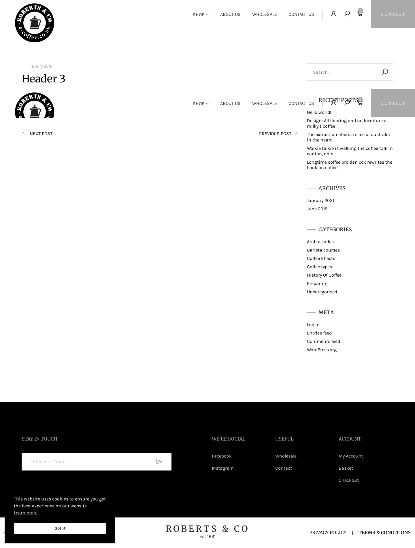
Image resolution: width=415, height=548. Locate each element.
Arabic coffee (320, 241)
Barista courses (323, 250)
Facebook (222, 456)
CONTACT (392, 14)
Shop (197, 14)
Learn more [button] (25, 512)
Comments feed (323, 341)
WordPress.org (322, 349)
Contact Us (300, 14)
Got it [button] (60, 528)
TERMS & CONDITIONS (385, 532)
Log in (313, 324)
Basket (346, 468)
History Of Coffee (324, 275)
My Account (351, 456)
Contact (283, 468)
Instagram (223, 468)
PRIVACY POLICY (327, 532)
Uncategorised (322, 291)
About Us (229, 14)
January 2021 (320, 200)
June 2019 (317, 208)
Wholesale (263, 14)
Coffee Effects (321, 258)
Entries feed (319, 333)
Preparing (317, 283)
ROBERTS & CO (207, 531)
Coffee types (319, 266)
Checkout (349, 480)
